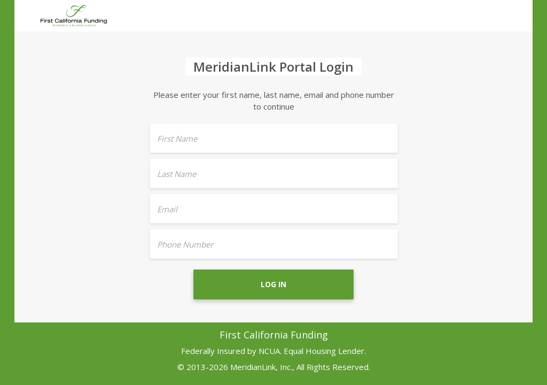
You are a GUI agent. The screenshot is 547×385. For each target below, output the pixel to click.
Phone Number (185, 244)
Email (167, 209)
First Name (177, 138)
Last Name (176, 173)
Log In (273, 284)
